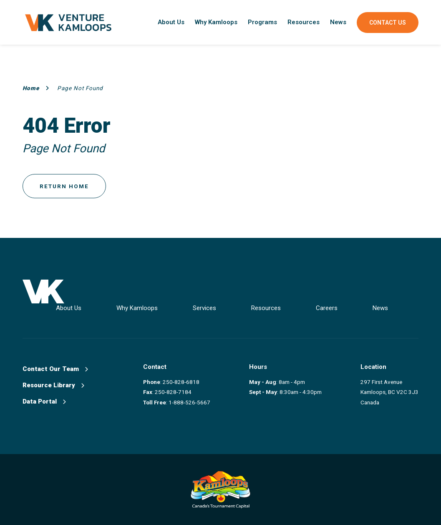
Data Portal (44, 401)
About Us (171, 22)
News (338, 22)
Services (204, 308)
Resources (303, 22)
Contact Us (387, 22)
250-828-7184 (173, 392)
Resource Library (53, 385)
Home (36, 88)
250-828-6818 (181, 382)
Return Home (64, 186)
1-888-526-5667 (189, 402)
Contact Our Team (55, 369)
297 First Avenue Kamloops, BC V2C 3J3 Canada (389, 392)
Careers (327, 308)
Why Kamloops (216, 22)
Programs (262, 22)
